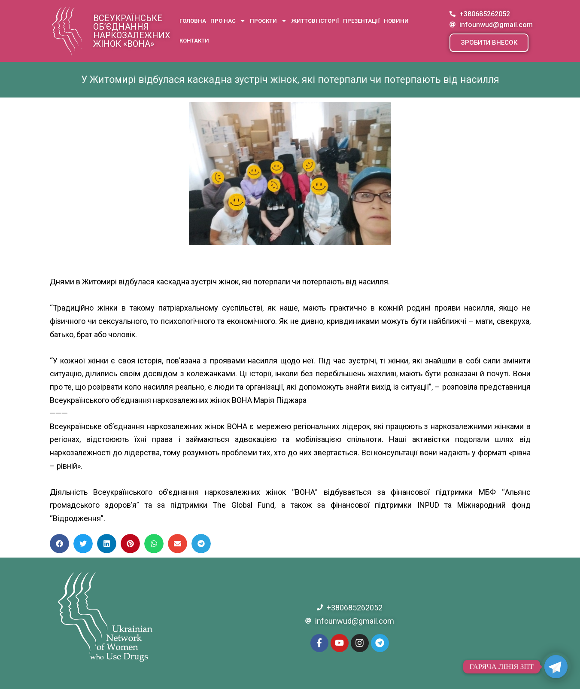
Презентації (361, 21)
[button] (488, 43)
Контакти (194, 40)
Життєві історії (315, 21)
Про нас (228, 21)
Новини (396, 21)
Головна (192, 21)
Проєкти (268, 21)
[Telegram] (556, 666)
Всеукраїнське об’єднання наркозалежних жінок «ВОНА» (131, 31)
